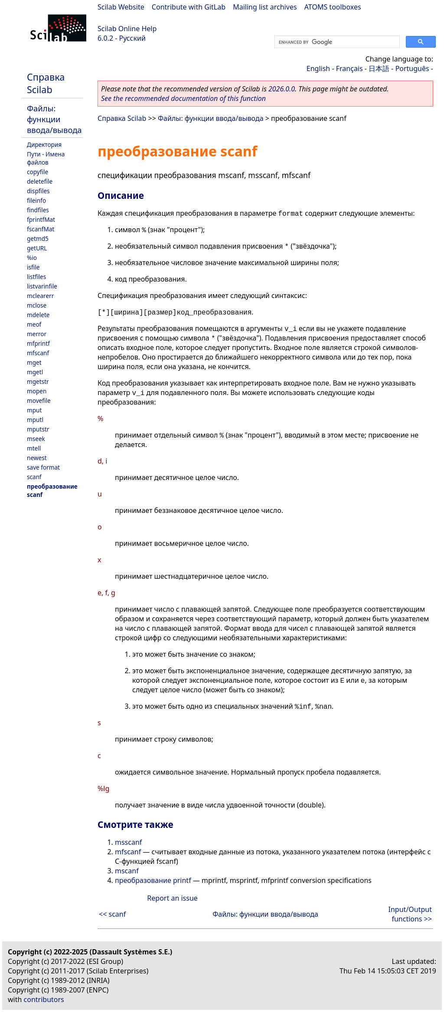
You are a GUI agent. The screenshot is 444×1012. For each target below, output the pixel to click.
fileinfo (36, 200)
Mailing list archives (265, 7)
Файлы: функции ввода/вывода (54, 119)
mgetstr (38, 381)
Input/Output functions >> (410, 914)
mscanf (127, 871)
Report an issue (172, 898)
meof (34, 324)
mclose (36, 305)
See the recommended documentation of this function (183, 98)
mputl (35, 419)
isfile (33, 267)
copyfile (37, 172)
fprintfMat (41, 219)
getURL (37, 248)
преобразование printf (153, 880)
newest (37, 458)
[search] (336, 42)
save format (43, 467)
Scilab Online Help (127, 28)
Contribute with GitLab (188, 7)
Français (349, 68)
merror (36, 334)
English (318, 68)
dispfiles (38, 191)
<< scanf (112, 914)
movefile (39, 400)
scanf (34, 477)
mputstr (38, 429)
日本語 (379, 68)
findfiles (38, 210)
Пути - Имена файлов (46, 158)
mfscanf (38, 353)
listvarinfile (42, 286)
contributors (44, 999)
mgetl (35, 372)
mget (34, 362)
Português (412, 68)
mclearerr (40, 296)
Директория (44, 144)
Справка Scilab (46, 83)
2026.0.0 (281, 89)
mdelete (38, 315)
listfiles (36, 276)
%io (32, 257)
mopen (36, 391)
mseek (36, 439)
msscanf (128, 842)
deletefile (39, 181)
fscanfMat (40, 229)
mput (34, 410)
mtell (34, 448)
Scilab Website (121, 7)
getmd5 (38, 238)
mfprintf (38, 343)
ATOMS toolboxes (332, 7)
